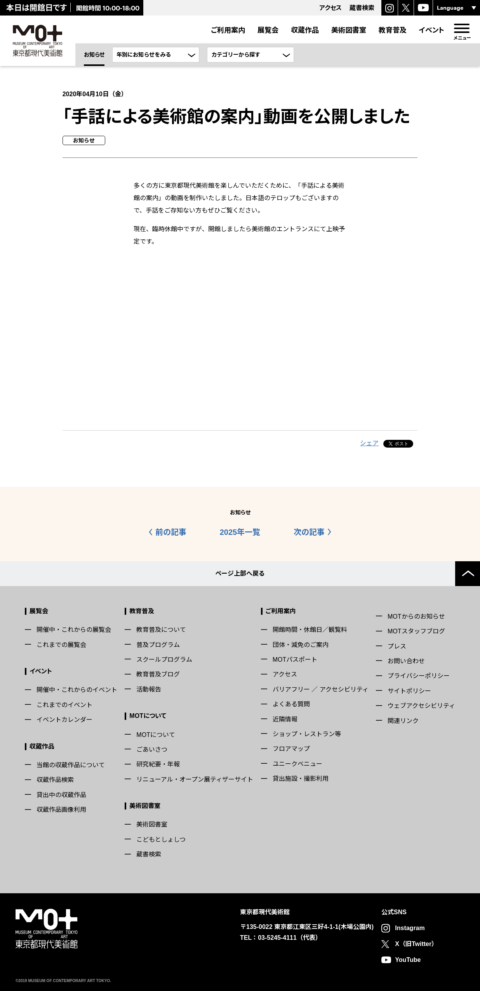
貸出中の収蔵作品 (61, 795)
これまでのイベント (64, 705)
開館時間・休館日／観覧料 (310, 629)
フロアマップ (291, 748)
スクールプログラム (164, 659)
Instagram (409, 928)
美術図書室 (348, 30)
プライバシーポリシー (419, 676)
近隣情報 (285, 719)
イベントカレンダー (64, 719)
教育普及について (161, 629)
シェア (369, 443)
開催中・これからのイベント (77, 690)
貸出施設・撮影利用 (301, 778)
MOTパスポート (295, 659)
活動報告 (148, 689)
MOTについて (147, 716)
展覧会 (267, 30)
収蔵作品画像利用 (61, 809)
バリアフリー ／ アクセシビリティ (321, 689)
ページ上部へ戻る (240, 573)
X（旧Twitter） (416, 944)
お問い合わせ (406, 661)
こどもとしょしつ (161, 839)
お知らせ (94, 54)
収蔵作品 (305, 30)
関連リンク (403, 721)
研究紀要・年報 (158, 764)
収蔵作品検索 (55, 780)
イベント (431, 30)
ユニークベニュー (297, 764)
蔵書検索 (148, 854)
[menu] (462, 28)
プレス (397, 646)
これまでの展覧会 (61, 645)
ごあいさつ (151, 749)
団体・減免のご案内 (301, 645)
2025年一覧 (240, 532)
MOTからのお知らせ (416, 616)
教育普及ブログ (158, 674)
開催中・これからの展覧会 (74, 629)
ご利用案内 (228, 30)
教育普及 (393, 30)
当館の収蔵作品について (71, 765)
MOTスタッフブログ (416, 631)
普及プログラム (158, 645)
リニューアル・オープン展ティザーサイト (194, 779)
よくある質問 (291, 704)
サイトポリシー (409, 691)
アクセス (285, 674)
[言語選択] (456, 8)
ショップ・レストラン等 (307, 734)
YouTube (408, 959)
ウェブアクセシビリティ (421, 705)
